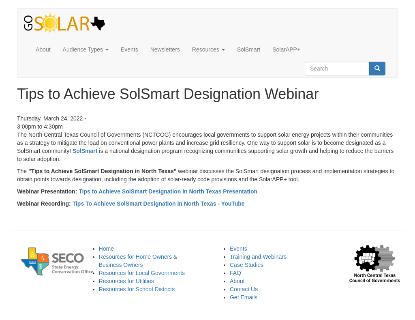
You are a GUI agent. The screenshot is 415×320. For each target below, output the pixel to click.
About (43, 49)
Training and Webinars (258, 256)
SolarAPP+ (286, 49)
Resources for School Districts (137, 289)
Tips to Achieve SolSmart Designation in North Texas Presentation (168, 191)
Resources (208, 49)
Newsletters (165, 49)
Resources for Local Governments (142, 273)
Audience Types (86, 49)
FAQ (235, 273)
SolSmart (249, 49)
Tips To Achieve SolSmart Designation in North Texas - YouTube (159, 203)
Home (106, 248)
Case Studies (246, 265)
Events (129, 49)
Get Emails (243, 297)
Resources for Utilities (126, 281)
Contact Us (244, 289)
